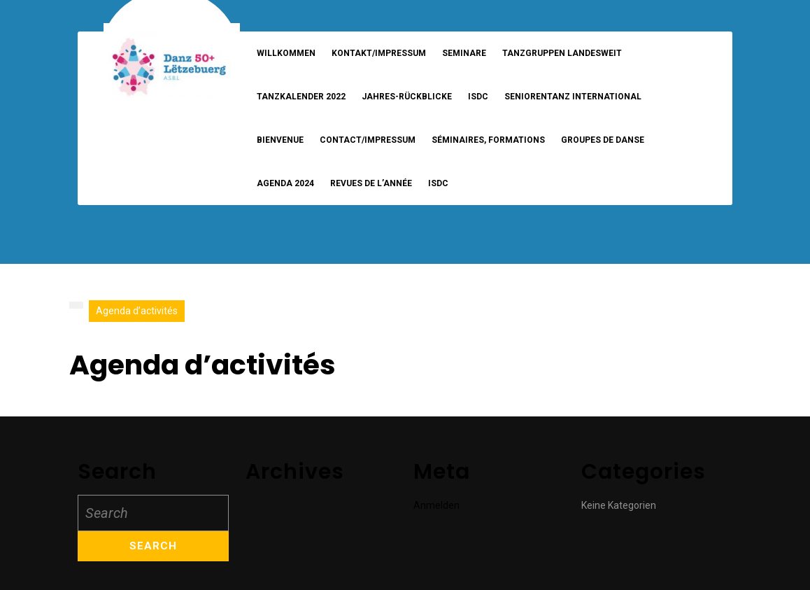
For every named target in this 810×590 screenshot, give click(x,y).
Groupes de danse (602, 140)
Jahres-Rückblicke (407, 96)
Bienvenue (280, 140)
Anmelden (436, 505)
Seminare (464, 53)
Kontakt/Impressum (379, 53)
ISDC (478, 96)
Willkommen (286, 53)
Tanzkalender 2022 (301, 96)
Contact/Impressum (367, 140)
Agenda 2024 (285, 183)
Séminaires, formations (488, 140)
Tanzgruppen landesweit (562, 53)
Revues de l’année (371, 183)
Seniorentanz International (572, 96)
